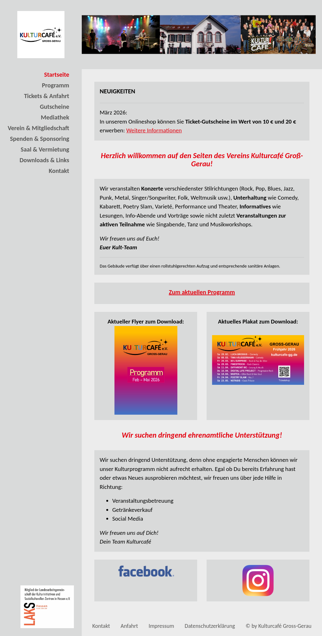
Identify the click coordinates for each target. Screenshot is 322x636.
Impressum (161, 625)
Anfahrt (129, 625)
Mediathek (55, 117)
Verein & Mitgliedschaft (38, 128)
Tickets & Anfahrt (46, 96)
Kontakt (59, 170)
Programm (55, 85)
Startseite (56, 74)
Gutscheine (54, 106)
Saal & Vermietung (45, 149)
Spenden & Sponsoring (39, 138)
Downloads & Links (44, 160)
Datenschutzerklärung (210, 625)
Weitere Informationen (154, 130)
